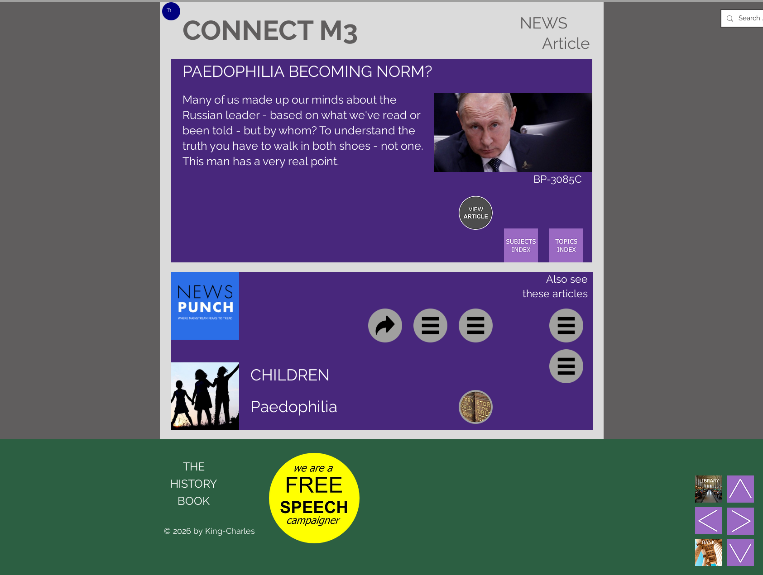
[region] (475, 213)
